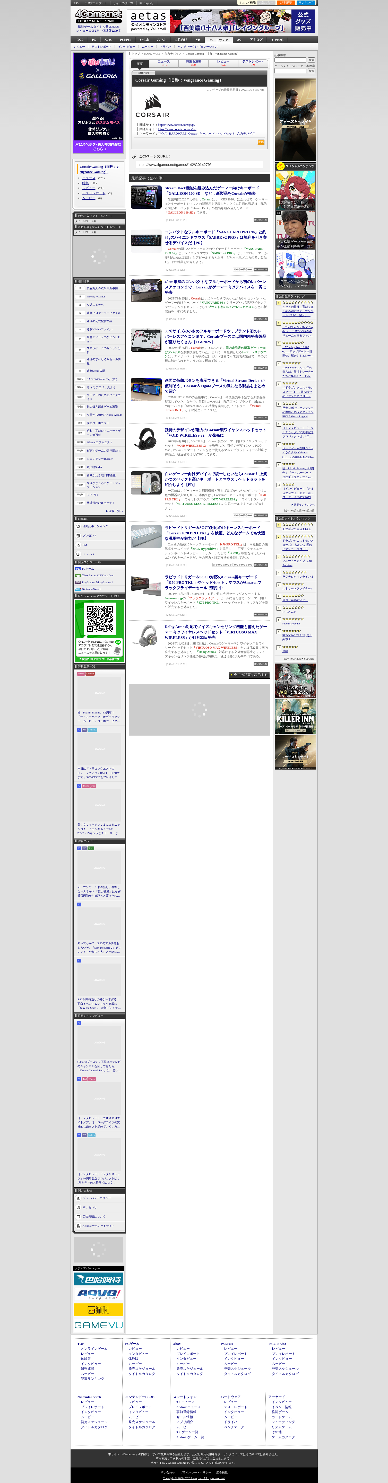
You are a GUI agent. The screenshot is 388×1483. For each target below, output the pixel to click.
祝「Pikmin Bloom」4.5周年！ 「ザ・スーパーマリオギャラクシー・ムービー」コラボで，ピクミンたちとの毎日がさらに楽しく (98, 717)
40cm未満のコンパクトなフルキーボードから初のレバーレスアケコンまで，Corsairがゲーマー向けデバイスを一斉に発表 (215, 287)
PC (94, 39)
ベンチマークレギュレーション (198, 46)
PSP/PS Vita (277, 1344)
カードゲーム (282, 1417)
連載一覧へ (116, 511)
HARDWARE (178, 133)
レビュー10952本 (87, 30)
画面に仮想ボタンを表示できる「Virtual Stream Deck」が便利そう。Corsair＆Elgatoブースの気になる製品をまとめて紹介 (215, 385)
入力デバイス (246, 133)
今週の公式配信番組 (99, 321)
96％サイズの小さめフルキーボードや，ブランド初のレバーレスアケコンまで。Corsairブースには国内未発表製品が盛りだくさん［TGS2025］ (215, 336)
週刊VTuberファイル (100, 329)
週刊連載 (87, 1369)
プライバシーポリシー (97, 1197)
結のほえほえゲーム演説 (102, 406)
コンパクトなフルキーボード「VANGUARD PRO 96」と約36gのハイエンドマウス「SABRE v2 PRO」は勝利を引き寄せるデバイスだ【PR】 (216, 237)
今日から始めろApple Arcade (104, 414)
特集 (85, 183)
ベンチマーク (234, 1427)
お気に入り (266, 2)
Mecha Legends (291, 623)
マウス (162, 133)
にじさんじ (289, 611)
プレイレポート (188, 1354)
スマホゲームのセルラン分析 (104, 350)
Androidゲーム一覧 (190, 1437)
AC (239, 39)
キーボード (207, 133)
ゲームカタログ (283, 1437)
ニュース (89, 178)
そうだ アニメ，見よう (101, 387)
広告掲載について (94, 1216)
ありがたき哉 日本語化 (101, 475)
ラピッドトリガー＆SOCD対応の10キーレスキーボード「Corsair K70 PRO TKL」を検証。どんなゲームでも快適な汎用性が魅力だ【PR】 (215, 533)
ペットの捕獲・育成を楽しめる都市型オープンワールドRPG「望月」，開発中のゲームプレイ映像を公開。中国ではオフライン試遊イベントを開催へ (298, 311)
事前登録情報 (186, 1412)
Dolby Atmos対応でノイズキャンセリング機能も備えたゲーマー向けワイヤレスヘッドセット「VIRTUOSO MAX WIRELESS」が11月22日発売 (216, 632)
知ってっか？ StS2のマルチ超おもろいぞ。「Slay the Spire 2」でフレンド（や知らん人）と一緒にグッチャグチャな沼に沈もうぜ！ (99, 948)
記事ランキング (92, 1379)
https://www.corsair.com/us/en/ (177, 129)
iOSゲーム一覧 (187, 1432)
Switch (144, 39)
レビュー (79, 46)
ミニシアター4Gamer (100, 458)
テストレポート (101, 46)
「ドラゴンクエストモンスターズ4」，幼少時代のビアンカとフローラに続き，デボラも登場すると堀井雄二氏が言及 (298, 392)
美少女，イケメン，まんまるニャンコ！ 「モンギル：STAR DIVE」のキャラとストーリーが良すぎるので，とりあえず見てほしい (99, 829)
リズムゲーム (282, 1427)
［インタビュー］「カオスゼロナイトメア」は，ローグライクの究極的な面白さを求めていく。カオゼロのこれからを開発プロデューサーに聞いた (98, 1122)
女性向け (181, 39)
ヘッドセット (226, 133)
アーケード (276, 1397)
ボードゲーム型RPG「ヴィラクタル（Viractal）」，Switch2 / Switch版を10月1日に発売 (298, 453)
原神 (285, 651)
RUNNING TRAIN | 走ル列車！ (297, 637)
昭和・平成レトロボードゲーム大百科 (104, 433)
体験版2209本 (111, 30)
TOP (80, 39)
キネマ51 (92, 494)
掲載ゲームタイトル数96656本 (98, 27)
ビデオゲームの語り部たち (104, 450)
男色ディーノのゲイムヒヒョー (104, 339)
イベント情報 (282, 1407)
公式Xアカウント (96, 3)
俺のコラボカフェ (98, 423)
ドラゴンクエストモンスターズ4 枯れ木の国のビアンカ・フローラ (298, 545)
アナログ (256, 39)
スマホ (161, 39)
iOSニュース (185, 1402)
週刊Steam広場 (96, 370)
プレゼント (90, 535)
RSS (76, 3)
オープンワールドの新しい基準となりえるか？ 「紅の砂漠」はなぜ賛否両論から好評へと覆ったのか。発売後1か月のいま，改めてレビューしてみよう (99, 892)
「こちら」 (217, 1458)
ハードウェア (219, 40)
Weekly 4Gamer (96, 296)
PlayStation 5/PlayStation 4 (97, 582)
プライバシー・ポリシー (195, 1472)
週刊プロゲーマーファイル (104, 312)
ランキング (306, 2)
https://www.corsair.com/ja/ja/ (176, 125)
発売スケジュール (141, 1369)
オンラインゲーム (94, 1348)
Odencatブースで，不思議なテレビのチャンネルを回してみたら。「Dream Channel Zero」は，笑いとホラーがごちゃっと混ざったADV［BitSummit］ (99, 1066)
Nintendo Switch (91, 588)
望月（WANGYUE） (295, 600)
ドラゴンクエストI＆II (296, 528)
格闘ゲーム (280, 1412)
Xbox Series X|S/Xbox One (98, 575)
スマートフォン (184, 1397)
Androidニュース (188, 1407)
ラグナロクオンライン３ (298, 576)
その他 (277, 1432)
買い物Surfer (94, 467)
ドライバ (165, 46)
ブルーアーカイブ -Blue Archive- (297, 563)
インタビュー (126, 46)
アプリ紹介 (184, 1422)
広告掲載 (222, 1472)
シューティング (283, 1422)
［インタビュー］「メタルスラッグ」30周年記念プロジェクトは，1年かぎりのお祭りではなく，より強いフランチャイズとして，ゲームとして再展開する (98, 1178)
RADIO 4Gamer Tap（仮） (103, 379)
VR (198, 39)
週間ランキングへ (304, 504)
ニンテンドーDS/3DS (140, 1397)
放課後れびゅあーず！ (101, 502)
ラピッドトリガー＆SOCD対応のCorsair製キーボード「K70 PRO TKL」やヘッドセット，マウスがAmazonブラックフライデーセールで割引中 (213, 582)
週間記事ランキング (95, 525)
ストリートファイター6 (297, 588)
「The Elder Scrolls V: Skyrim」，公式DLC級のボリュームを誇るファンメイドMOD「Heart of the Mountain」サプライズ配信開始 (298, 331)
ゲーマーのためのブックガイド (104, 397)
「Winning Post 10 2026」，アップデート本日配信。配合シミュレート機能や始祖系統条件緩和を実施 (298, 352)
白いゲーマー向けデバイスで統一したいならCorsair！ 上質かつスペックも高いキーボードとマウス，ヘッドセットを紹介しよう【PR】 (216, 479)
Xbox (108, 39)
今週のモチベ (95, 304)
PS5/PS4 (125, 39)
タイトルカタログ (141, 1374)
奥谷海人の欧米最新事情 (102, 288)
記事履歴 (286, 2)
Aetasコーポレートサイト (99, 1225)
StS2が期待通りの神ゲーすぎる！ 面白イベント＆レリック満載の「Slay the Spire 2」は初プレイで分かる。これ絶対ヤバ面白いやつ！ (99, 1004)
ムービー (147, 46)
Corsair (192, 133)
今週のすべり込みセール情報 (104, 361)
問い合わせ (147, 3)
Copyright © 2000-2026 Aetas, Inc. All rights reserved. (194, 1478)
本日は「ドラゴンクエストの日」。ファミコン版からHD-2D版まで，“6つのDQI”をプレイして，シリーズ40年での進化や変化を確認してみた (98, 773)
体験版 (86, 1359)
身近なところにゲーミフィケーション (104, 485)
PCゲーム (88, 568)
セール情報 (184, 1417)
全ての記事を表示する (251, 675)
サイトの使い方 (123, 3)
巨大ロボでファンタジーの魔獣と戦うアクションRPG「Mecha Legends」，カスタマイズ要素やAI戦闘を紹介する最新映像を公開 (298, 412)
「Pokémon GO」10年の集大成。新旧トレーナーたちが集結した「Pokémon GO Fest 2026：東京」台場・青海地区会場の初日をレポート (298, 372)
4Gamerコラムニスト (100, 442)
